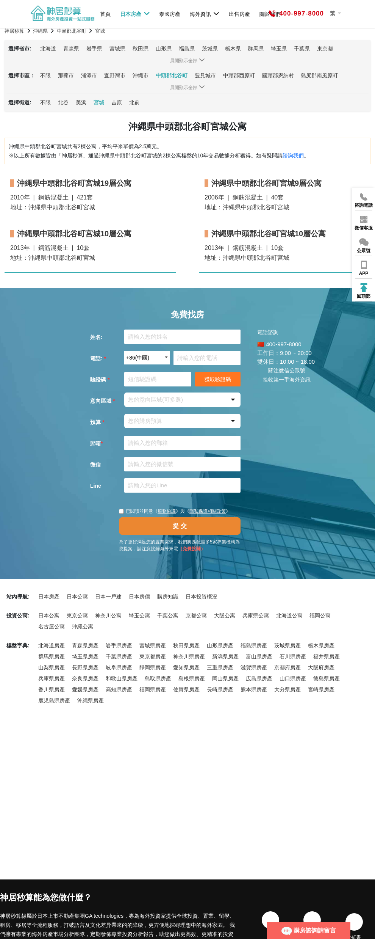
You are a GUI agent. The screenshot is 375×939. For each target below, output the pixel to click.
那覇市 (66, 75)
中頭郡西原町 (239, 75)
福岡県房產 (152, 689)
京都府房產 (287, 667)
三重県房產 (220, 667)
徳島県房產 (326, 678)
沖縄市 (140, 75)
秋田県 (140, 49)
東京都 (325, 49)
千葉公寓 (167, 615)
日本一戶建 (108, 597)
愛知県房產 (186, 667)
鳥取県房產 (158, 678)
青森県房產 (85, 645)
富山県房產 (259, 656)
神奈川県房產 (189, 656)
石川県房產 (293, 656)
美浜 (81, 102)
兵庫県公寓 (255, 615)
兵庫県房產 (51, 678)
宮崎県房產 (321, 689)
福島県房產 (254, 645)
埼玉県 (279, 49)
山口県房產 (293, 678)
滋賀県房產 (254, 667)
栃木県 (233, 49)
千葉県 (302, 49)
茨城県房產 (287, 645)
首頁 (105, 14)
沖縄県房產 (90, 700)
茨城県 (210, 49)
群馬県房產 (51, 656)
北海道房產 (51, 645)
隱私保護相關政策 (207, 511)
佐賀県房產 (186, 689)
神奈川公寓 (108, 615)
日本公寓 (77, 597)
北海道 (48, 49)
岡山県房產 (225, 678)
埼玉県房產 (85, 656)
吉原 (116, 102)
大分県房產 (287, 689)
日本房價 (139, 597)
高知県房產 (119, 689)
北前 (134, 102)
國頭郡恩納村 (278, 75)
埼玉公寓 (139, 615)
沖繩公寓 (82, 626)
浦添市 (89, 75)
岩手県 (94, 49)
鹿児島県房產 (54, 700)
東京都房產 (152, 656)
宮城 (99, 102)
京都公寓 (196, 615)
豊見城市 (205, 75)
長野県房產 (85, 667)
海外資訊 (205, 13)
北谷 (63, 102)
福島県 (187, 49)
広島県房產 (259, 678)
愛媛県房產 (85, 689)
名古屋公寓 (51, 626)
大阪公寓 (224, 615)
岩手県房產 (119, 645)
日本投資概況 (201, 597)
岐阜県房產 (119, 667)
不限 (45, 75)
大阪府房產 (321, 667)
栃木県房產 (321, 645)
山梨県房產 (51, 667)
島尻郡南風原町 (319, 75)
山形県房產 (220, 645)
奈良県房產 (85, 678)
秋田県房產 (186, 645)
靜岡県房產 (152, 667)
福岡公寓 (320, 615)
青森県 (71, 49)
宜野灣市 (114, 75)
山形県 (164, 49)
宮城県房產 (152, 645)
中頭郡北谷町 (172, 75)
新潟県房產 (225, 656)
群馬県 (256, 49)
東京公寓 (77, 615)
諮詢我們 (293, 155)
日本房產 (135, 13)
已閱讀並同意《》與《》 (174, 511)
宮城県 (117, 49)
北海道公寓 (289, 615)
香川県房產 (51, 689)
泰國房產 (169, 14)
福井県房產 (326, 656)
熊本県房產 (254, 689)
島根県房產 (191, 678)
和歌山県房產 (122, 678)
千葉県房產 (119, 656)
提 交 (179, 526)
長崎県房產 (220, 689)
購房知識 (167, 597)
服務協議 (167, 511)
